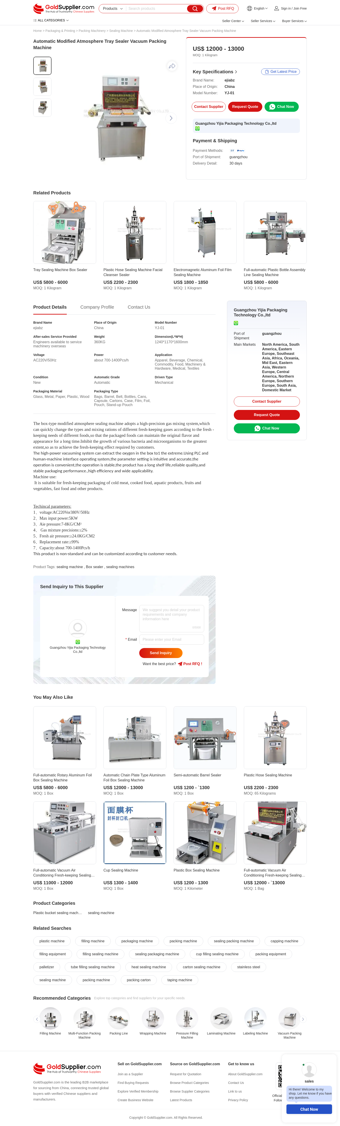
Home (37, 31)
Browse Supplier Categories (190, 1091)
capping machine (284, 941)
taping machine (179, 980)
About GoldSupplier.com (245, 1074)
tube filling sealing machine (93, 967)
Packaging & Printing (60, 31)
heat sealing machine (148, 967)
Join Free (300, 8)
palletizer (46, 967)
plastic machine (51, 941)
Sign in (286, 8)
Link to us (235, 1091)
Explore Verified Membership (138, 1091)
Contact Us (236, 1083)
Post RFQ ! (190, 664)
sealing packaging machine (157, 954)
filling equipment (52, 954)
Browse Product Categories (189, 1083)
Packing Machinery (92, 31)
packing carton (139, 980)
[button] (171, 118)
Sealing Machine (121, 31)
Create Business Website (135, 1100)
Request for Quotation (185, 1074)
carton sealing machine (201, 967)
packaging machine (137, 941)
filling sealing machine (100, 954)
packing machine (183, 941)
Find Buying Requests (133, 1083)
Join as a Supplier (130, 1074)
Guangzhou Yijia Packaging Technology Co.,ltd (235, 123)
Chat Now (309, 1109)
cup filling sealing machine (217, 954)
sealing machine (70, 567)
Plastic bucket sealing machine (57, 913)
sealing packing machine (234, 941)
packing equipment (270, 954)
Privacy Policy (238, 1100)
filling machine (92, 941)
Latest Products (181, 1100)
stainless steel (248, 967)
